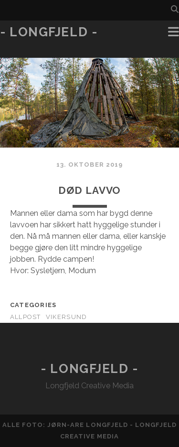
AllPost (25, 316)
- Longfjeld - (48, 32)
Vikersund (66, 316)
